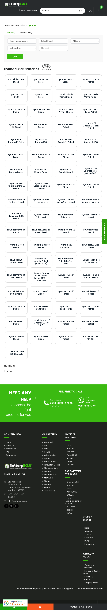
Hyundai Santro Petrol (91, 186)
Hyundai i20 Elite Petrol (41, 246)
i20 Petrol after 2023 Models (16, 353)
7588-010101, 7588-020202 (16, 495)
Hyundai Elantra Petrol (90, 80)
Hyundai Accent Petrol (41, 80)
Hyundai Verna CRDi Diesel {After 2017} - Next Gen (41, 277)
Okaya (69, 461)
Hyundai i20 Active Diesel (16, 261)
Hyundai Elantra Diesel (66, 80)
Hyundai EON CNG (16, 95)
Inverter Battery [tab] (26, 33)
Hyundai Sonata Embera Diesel (16, 201)
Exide (69, 445)
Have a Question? (104, 231)
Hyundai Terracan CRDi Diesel (16, 216)
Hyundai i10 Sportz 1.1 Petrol (66, 140)
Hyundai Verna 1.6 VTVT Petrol (91, 261)
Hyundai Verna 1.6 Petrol (16, 231)
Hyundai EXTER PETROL (90, 337)
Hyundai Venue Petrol (66, 322)
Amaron (70, 448)
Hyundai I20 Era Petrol (91, 155)
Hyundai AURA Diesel (41, 337)
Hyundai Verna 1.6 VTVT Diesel (16, 276)
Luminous (71, 451)
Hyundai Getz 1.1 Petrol (66, 292)
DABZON (70, 464)
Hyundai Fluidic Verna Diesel (66, 95)
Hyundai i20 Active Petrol (65, 246)
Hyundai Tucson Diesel (66, 276)
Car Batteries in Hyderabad (90, 588)
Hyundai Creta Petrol (90, 231)
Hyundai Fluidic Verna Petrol (90, 95)
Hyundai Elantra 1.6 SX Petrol (16, 292)
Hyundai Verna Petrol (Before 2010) (66, 261)
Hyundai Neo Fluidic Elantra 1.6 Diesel (16, 186)
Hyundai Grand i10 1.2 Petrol (90, 110)
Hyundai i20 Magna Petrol (41, 171)
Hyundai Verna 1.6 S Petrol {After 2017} (41, 323)
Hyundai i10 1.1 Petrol (41, 125)
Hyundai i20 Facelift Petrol (66, 307)
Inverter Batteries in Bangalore (59, 588)
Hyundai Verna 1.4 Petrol (66, 216)
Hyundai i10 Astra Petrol (91, 307)
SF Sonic (70, 458)
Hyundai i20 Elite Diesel (90, 246)
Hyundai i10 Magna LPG (41, 140)
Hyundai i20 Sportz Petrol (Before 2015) (91, 171)
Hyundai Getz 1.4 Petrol (16, 307)
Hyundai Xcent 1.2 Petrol (66, 231)
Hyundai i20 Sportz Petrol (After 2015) (41, 261)
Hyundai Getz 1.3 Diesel (90, 292)
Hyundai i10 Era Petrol (66, 125)
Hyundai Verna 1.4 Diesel (41, 216)
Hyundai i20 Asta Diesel (16, 155)
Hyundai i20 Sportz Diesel (66, 171)
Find (15, 56)
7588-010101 (57, 403)
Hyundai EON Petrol (41, 95)
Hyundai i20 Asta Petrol (41, 155)
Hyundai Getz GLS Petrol (41, 307)
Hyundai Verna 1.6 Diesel (91, 216)
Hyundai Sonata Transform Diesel (66, 201)
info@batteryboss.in (17, 501)
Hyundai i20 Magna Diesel (16, 171)
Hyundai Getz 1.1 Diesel (41, 292)
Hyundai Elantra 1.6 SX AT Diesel (90, 276)
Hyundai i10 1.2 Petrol (16, 322)
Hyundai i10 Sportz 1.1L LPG (90, 140)
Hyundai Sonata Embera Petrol (41, 201)
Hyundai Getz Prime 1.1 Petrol (66, 110)
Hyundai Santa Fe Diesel (66, 186)
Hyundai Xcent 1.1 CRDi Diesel (41, 231)
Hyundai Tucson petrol (90, 322)
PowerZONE (72, 455)
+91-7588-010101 (27, 10)
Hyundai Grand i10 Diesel (16, 125)
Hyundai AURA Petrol (66, 337)
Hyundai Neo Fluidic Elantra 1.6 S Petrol (41, 186)
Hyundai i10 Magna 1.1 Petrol (16, 140)
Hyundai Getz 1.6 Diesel (41, 110)
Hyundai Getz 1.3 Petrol (16, 110)
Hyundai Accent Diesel (16, 80)
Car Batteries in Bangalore (28, 588)
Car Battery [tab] (10, 33)
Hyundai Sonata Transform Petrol (90, 201)
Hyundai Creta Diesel (16, 246)
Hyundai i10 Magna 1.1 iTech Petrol (91, 126)
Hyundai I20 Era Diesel (66, 155)
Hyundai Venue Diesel (16, 337)
